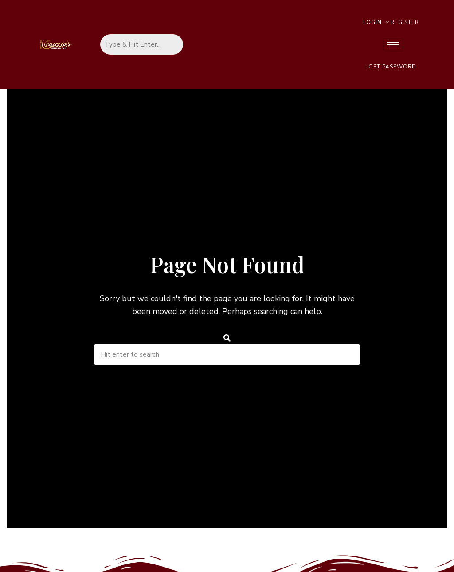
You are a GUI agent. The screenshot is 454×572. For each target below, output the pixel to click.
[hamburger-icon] (393, 44)
